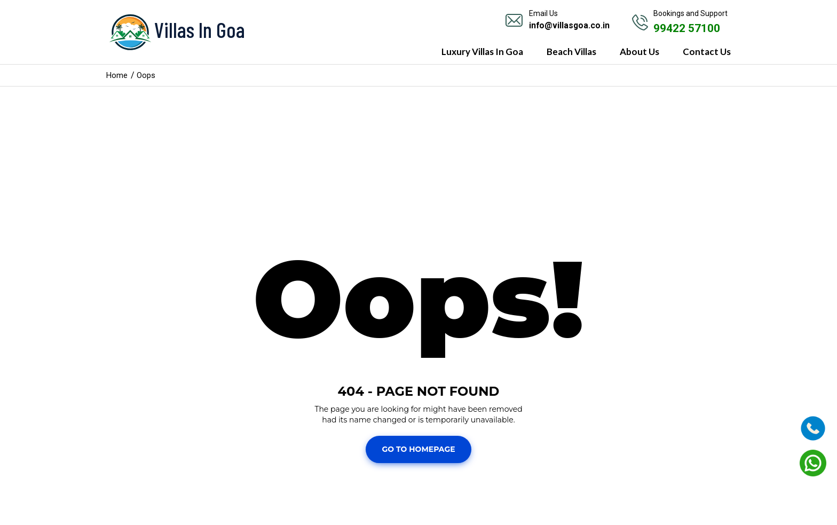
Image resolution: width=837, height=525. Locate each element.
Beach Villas (571, 51)
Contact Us (707, 51)
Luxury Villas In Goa (482, 51)
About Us (639, 51)
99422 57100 (689, 28)
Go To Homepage (418, 449)
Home (117, 75)
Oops (148, 75)
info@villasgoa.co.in (570, 25)
